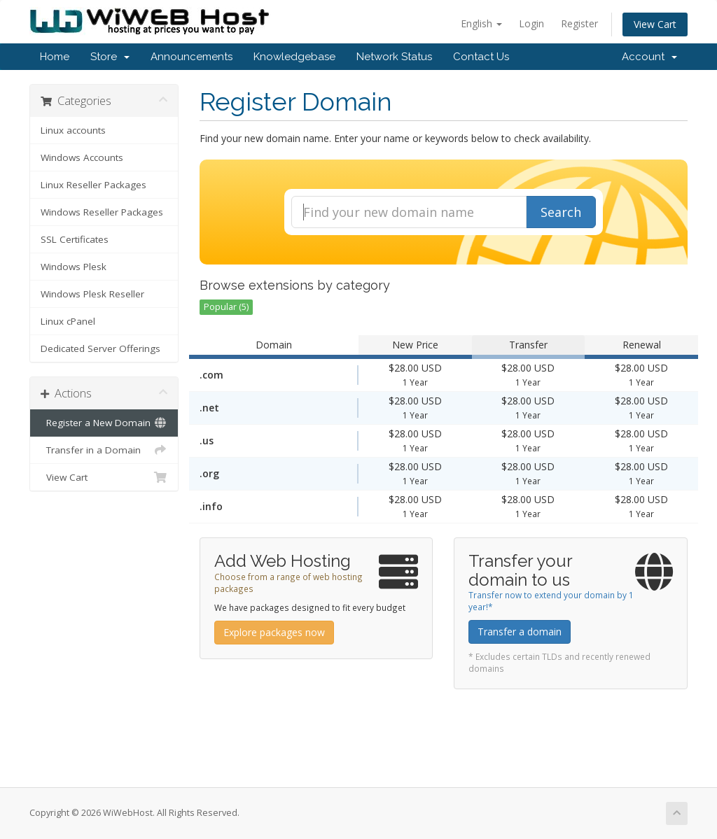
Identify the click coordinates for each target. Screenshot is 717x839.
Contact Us (481, 56)
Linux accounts (73, 130)
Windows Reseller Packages (102, 212)
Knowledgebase (294, 56)
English (481, 23)
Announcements (191, 56)
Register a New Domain (104, 422)
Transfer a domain (520, 631)
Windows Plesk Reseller (92, 294)
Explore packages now (274, 632)
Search (561, 212)
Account (649, 56)
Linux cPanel (68, 321)
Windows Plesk (73, 266)
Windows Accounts (82, 157)
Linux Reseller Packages (93, 184)
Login (531, 23)
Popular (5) (226, 307)
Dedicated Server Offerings (100, 348)
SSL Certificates (75, 239)
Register (579, 23)
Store (110, 56)
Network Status (394, 56)
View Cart (655, 24)
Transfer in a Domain (104, 450)
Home (54, 56)
